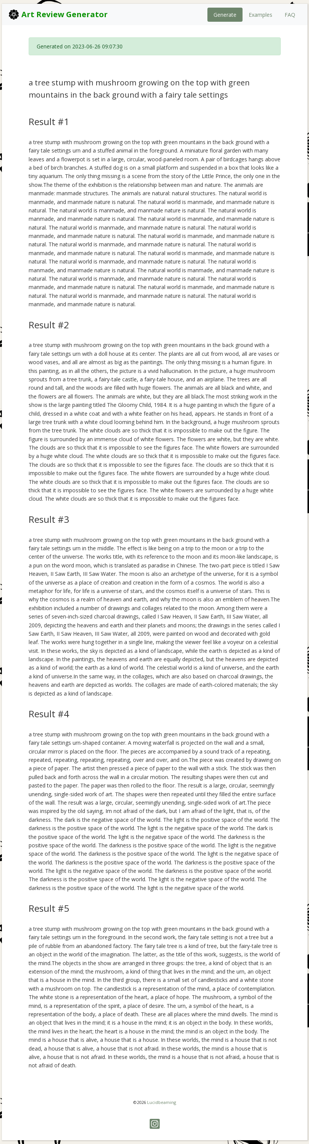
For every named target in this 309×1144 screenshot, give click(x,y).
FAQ (290, 14)
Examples (260, 14)
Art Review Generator (58, 14)
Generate (225, 14)
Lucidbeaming (161, 1102)
